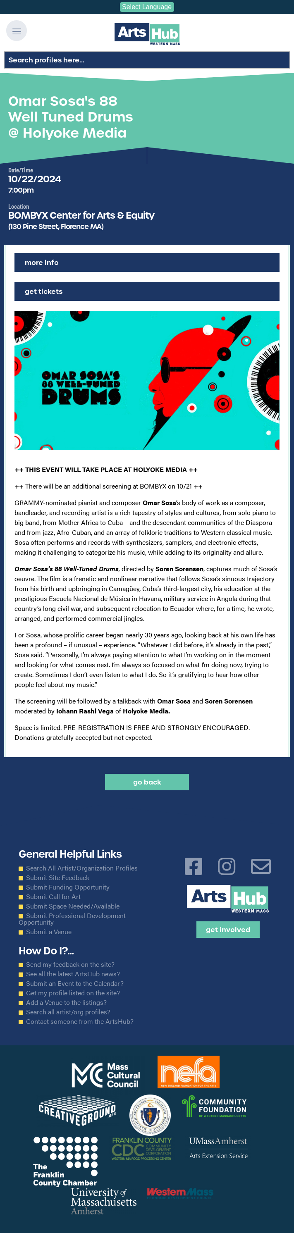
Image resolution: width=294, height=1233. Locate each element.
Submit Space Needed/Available (73, 906)
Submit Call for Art (53, 896)
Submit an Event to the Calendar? (75, 983)
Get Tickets (43, 291)
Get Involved (228, 929)
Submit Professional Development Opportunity (72, 918)
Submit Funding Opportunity (68, 887)
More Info (42, 262)
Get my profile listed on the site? (73, 993)
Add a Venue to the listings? (66, 1002)
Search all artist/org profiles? (68, 1012)
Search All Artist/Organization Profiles (82, 868)
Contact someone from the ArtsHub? (80, 1021)
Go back (147, 782)
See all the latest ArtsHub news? (73, 974)
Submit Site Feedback (57, 877)
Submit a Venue (49, 931)
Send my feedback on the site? (70, 964)
